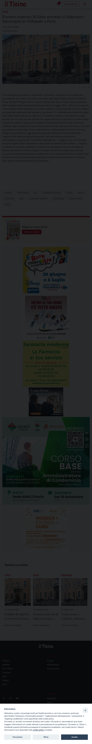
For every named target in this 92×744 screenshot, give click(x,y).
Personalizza (17, 737)
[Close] (85, 710)
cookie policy (38, 730)
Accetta (74, 737)
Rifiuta (45, 737)
